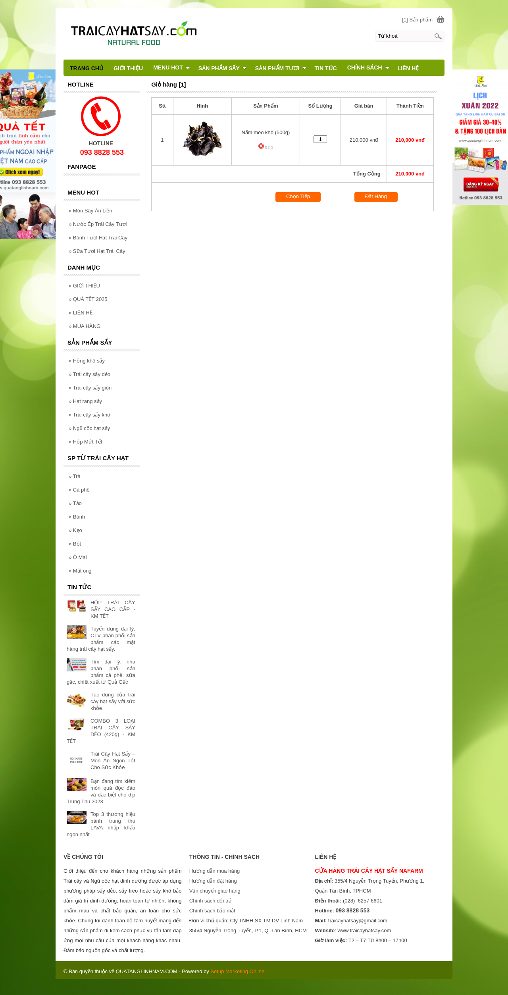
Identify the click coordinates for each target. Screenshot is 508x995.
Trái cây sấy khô (89, 415)
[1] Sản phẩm (417, 20)
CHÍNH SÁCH (368, 67)
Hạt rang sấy (85, 401)
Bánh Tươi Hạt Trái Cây (98, 238)
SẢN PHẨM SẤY (222, 68)
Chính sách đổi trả (210, 901)
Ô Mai (78, 557)
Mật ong (80, 571)
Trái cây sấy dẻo (89, 374)
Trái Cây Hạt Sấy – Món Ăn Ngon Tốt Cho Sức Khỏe (112, 760)
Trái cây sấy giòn (90, 388)
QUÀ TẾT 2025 (88, 299)
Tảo (75, 503)
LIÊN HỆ (80, 313)
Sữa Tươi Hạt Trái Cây (97, 251)
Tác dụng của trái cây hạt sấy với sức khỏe (112, 701)
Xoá (265, 147)
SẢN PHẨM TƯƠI (280, 68)
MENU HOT (171, 67)
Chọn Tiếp (298, 196)
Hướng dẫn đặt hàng (213, 881)
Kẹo (75, 530)
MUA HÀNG (84, 326)
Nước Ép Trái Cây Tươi (98, 224)
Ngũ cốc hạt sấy (89, 428)
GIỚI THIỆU (84, 286)
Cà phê (79, 490)
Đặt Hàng (376, 196)
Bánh (77, 517)
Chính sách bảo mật (212, 911)
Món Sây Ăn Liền (90, 211)
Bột (75, 544)
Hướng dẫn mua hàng (214, 871)
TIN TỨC (326, 68)
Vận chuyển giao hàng (215, 891)
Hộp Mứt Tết (85, 442)
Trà (75, 476)
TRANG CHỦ (86, 68)
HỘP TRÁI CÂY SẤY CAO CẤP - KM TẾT (112, 609)
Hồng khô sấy (87, 361)
